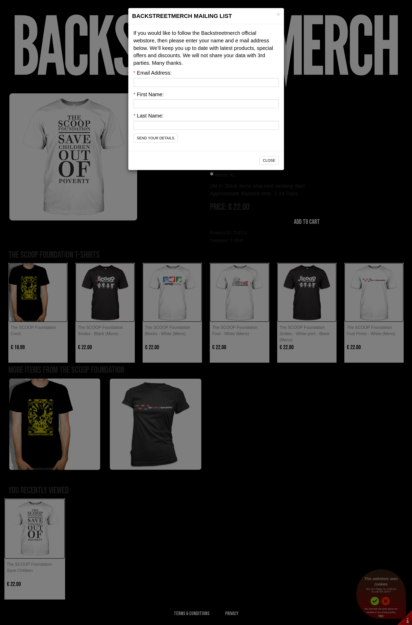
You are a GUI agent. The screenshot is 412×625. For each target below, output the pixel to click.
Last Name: (149, 116)
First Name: (149, 94)
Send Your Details (155, 138)
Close (269, 160)
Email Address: (153, 73)
